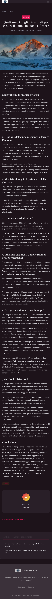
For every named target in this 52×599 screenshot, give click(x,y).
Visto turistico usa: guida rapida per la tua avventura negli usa (25, 552)
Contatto (31, 587)
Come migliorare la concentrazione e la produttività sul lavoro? (24, 545)
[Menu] (48, 1)
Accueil (4, 11)
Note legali (21, 587)
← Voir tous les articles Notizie (13, 519)
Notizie (11, 11)
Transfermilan (26, 570)
